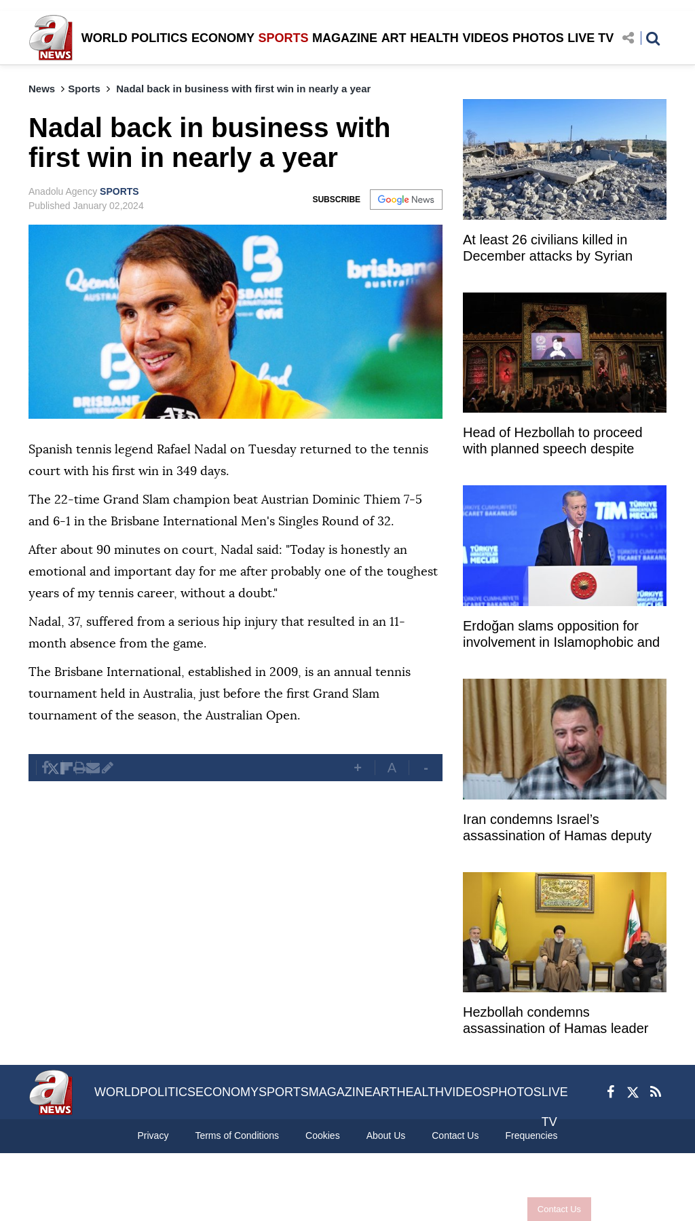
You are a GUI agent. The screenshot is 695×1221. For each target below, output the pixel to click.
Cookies (322, 1135)
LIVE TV (590, 38)
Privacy (152, 1135)
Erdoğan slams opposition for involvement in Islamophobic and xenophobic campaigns (561, 635)
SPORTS (283, 38)
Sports (84, 88)
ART (394, 38)
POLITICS (159, 38)
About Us (386, 1135)
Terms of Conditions (237, 1135)
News (42, 88)
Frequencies (531, 1135)
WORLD (104, 38)
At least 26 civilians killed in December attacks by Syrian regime (548, 249)
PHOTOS (538, 38)
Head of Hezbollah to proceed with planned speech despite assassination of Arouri (553, 442)
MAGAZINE (344, 38)
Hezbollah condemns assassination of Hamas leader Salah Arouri (555, 1021)
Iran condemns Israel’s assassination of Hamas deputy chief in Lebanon (557, 829)
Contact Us (559, 1209)
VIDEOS (485, 38)
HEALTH (434, 38)
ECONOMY (223, 38)
